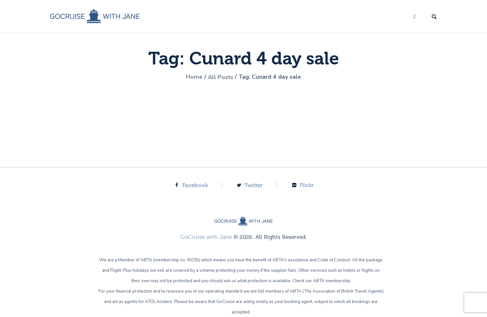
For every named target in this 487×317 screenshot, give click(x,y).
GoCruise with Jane (206, 237)
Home (194, 77)
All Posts (220, 77)
